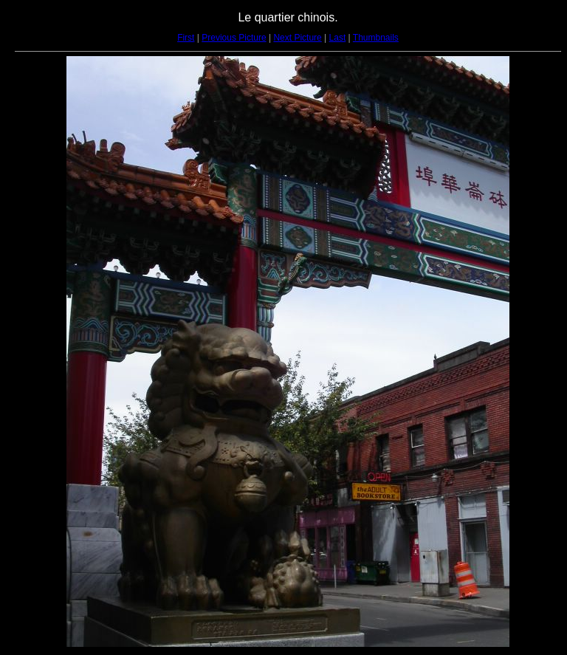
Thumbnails (376, 37)
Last (337, 37)
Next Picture (297, 37)
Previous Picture (234, 37)
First (185, 37)
